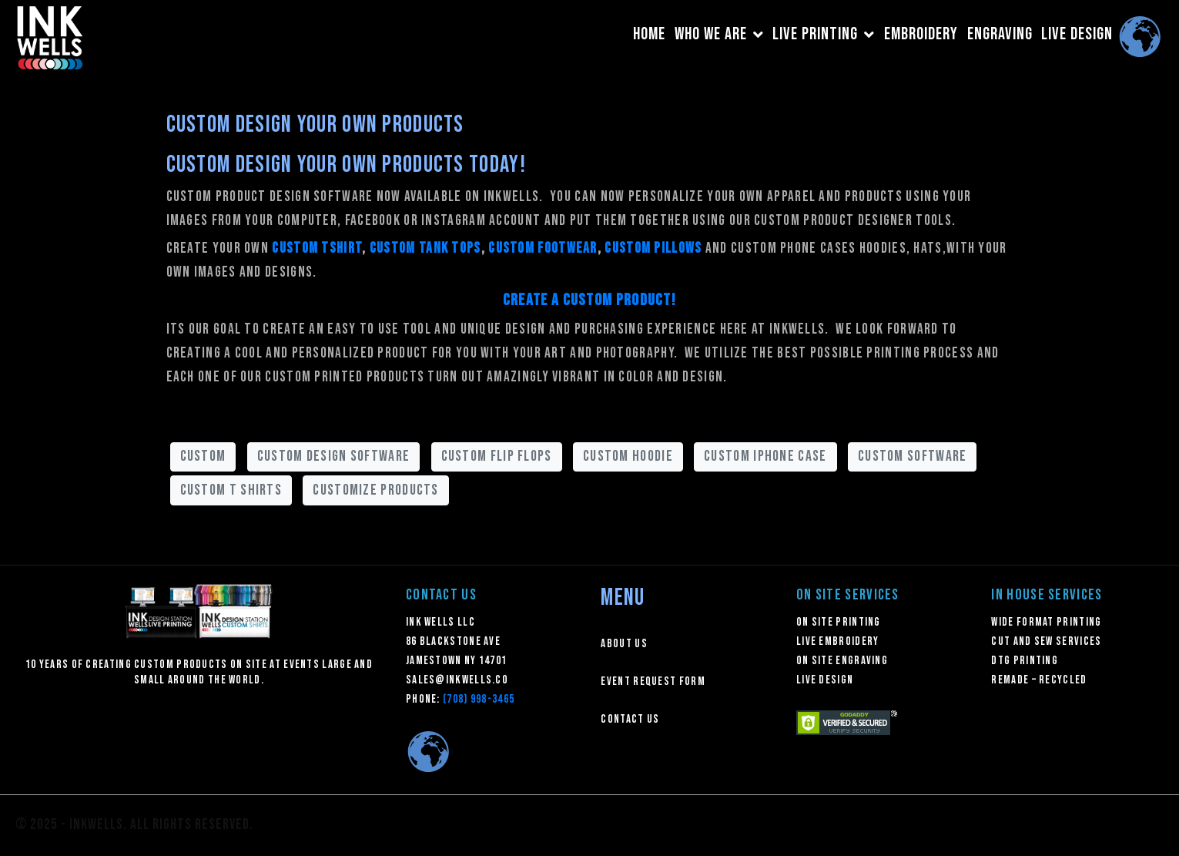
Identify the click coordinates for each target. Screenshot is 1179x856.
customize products (375, 490)
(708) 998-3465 (478, 699)
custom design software (333, 456)
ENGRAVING (1000, 34)
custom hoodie (628, 456)
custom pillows (653, 248)
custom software (912, 456)
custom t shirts (231, 490)
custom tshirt (317, 248)
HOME (649, 34)
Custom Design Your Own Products (315, 125)
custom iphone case (765, 456)
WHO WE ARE (719, 34)
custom (203, 456)
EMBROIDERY (921, 34)
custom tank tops (425, 248)
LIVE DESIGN (1077, 34)
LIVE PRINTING (823, 34)
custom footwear (543, 248)
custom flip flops (496, 456)
